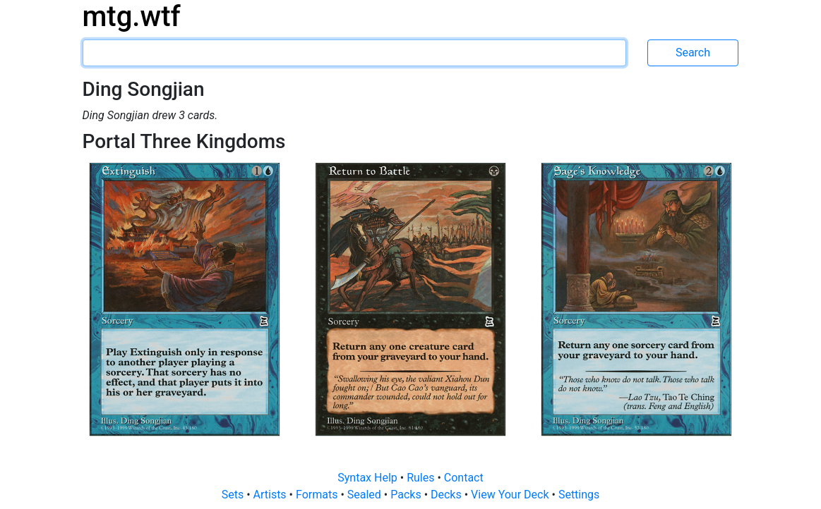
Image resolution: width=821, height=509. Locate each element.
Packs (407, 494)
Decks (448, 494)
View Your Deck (511, 494)
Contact (464, 477)
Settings (578, 494)
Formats (318, 494)
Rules (422, 477)
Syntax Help (368, 477)
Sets (234, 494)
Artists (271, 494)
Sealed (365, 494)
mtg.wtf (132, 16)
